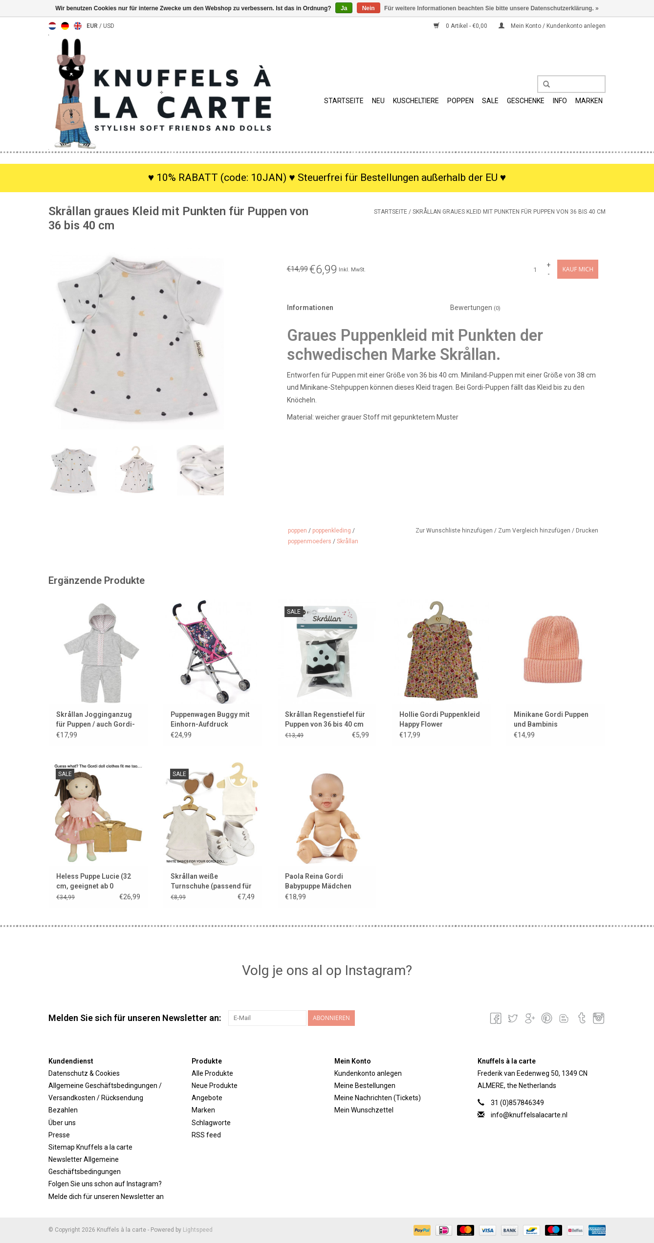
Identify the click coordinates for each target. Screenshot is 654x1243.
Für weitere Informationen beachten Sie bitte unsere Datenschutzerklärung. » (491, 8)
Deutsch (65, 26)
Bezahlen (63, 1110)
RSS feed (206, 1135)
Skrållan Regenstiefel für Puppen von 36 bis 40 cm (325, 719)
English (78, 26)
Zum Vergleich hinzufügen (535, 530)
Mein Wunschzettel (363, 1110)
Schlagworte (211, 1123)
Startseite (344, 101)
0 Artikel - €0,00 (461, 25)
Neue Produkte (215, 1085)
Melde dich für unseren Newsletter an (106, 1196)
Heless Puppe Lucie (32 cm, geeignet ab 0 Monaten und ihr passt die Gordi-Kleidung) (98, 881)
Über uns (62, 1123)
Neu (378, 101)
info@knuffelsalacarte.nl (529, 1115)
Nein (368, 8)
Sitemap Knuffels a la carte (90, 1147)
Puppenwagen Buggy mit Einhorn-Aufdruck (210, 719)
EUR (93, 25)
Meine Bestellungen (364, 1085)
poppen (297, 530)
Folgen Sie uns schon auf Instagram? (105, 1184)
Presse (59, 1135)
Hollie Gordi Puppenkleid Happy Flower (439, 719)
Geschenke (526, 101)
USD (108, 25)
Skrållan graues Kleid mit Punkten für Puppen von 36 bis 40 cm (509, 211)
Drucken (587, 530)
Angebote (207, 1098)
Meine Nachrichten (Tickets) (377, 1098)
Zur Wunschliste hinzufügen (454, 530)
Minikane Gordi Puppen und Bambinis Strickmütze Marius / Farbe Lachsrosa (551, 719)
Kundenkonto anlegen (368, 1073)
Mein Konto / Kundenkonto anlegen (552, 25)
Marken (589, 101)
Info (560, 101)
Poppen (460, 101)
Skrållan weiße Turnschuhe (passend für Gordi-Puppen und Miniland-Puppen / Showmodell (211, 881)
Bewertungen (475, 307)
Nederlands (52, 26)
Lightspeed (198, 1229)
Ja (344, 8)
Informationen (310, 307)
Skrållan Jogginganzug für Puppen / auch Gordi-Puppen (95, 719)
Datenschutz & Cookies (84, 1073)
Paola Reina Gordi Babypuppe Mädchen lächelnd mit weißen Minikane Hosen (318, 881)
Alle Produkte (212, 1073)
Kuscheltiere (416, 101)
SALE (490, 101)
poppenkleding (331, 530)
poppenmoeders (309, 541)
